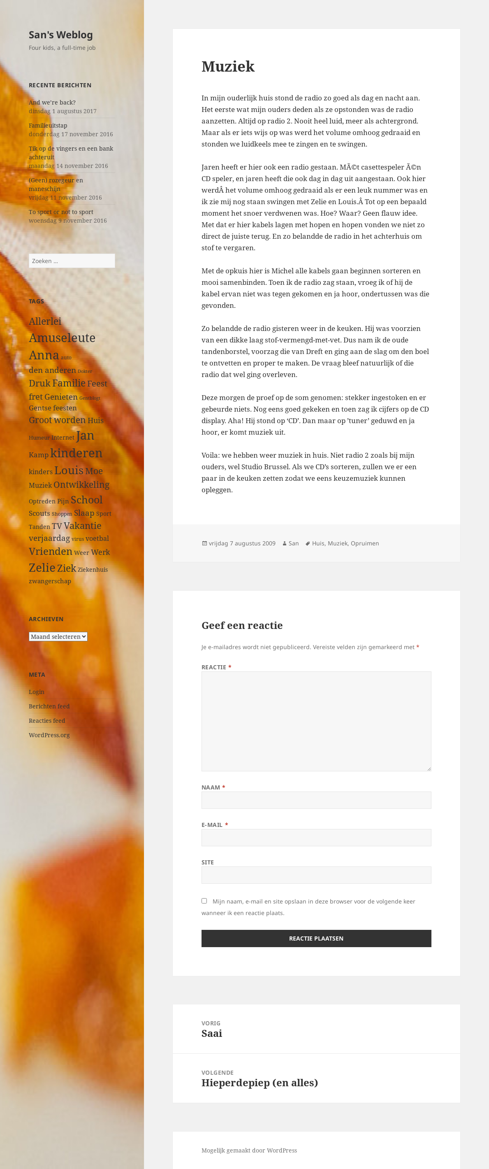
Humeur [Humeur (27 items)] (39, 437)
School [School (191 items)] (87, 499)
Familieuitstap (48, 125)
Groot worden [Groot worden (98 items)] (57, 420)
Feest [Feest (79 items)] (97, 383)
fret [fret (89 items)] (36, 396)
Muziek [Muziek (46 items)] (40, 485)
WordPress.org (49, 735)
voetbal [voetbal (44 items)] (97, 538)
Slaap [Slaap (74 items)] (84, 512)
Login (36, 692)
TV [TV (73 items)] (57, 526)
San (294, 543)
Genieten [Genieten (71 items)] (61, 396)
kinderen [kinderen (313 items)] (76, 453)
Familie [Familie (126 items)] (69, 383)
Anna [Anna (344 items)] (44, 355)
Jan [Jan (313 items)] (85, 435)
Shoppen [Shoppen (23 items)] (62, 514)
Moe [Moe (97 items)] (94, 471)
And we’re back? (52, 102)
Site (208, 862)
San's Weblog (61, 34)
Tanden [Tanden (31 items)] (39, 527)
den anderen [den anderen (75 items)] (52, 369)
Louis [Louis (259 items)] (68, 469)
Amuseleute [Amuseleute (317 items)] (62, 337)
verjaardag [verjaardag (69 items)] (49, 538)
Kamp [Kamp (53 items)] (39, 454)
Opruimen (365, 543)
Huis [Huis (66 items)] (96, 420)
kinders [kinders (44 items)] (41, 471)
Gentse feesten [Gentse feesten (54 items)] (53, 407)
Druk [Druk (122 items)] (40, 383)
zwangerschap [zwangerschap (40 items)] (50, 581)
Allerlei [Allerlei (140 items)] (45, 321)
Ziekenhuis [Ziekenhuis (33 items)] (93, 569)
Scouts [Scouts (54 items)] (39, 513)
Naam (214, 787)
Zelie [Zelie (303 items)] (42, 567)
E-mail (215, 825)
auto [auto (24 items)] (66, 357)
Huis (318, 543)
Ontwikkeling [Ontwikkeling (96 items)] (81, 484)
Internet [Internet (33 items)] (62, 437)
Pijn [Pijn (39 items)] (63, 501)
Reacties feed (47, 720)
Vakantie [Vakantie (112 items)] (83, 525)
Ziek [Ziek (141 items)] (66, 568)
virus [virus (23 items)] (78, 539)
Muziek (338, 543)
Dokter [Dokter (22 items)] (85, 371)
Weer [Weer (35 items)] (81, 553)
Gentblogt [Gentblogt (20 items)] (89, 398)
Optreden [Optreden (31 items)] (42, 501)
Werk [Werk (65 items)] (100, 552)
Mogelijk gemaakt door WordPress (249, 1150)
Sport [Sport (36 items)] (103, 513)
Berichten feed (49, 706)
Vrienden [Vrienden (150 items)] (50, 551)
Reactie (217, 667)
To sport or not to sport (61, 212)
